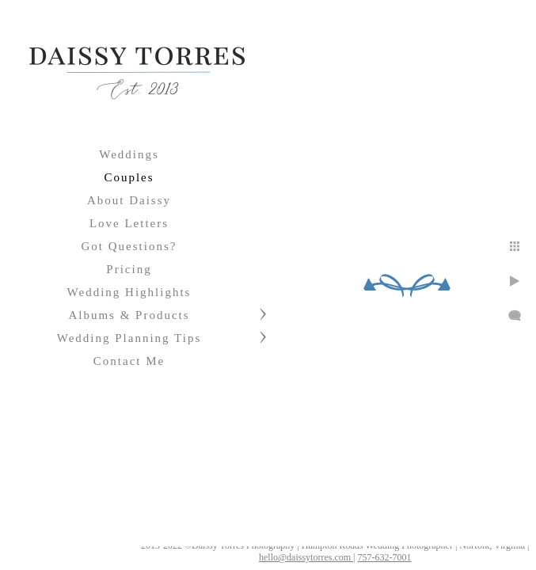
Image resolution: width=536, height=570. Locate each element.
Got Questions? (129, 246)
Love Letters (129, 223)
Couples (129, 177)
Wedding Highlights (129, 292)
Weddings (129, 154)
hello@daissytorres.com (306, 557)
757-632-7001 (384, 557)
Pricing (128, 269)
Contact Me (129, 361)
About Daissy (129, 200)
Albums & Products (128, 315)
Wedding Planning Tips (129, 338)
